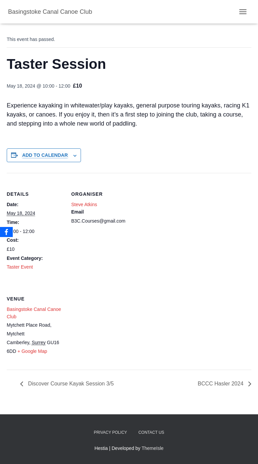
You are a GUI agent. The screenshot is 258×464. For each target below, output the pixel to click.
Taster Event (20, 267)
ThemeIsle (153, 448)
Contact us (151, 432)
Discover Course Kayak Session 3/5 (70, 383)
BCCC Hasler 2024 (221, 383)
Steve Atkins (84, 204)
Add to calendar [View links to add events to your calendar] (45, 155)
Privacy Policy (110, 432)
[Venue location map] (106, 323)
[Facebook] (6, 232)
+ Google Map (32, 351)
